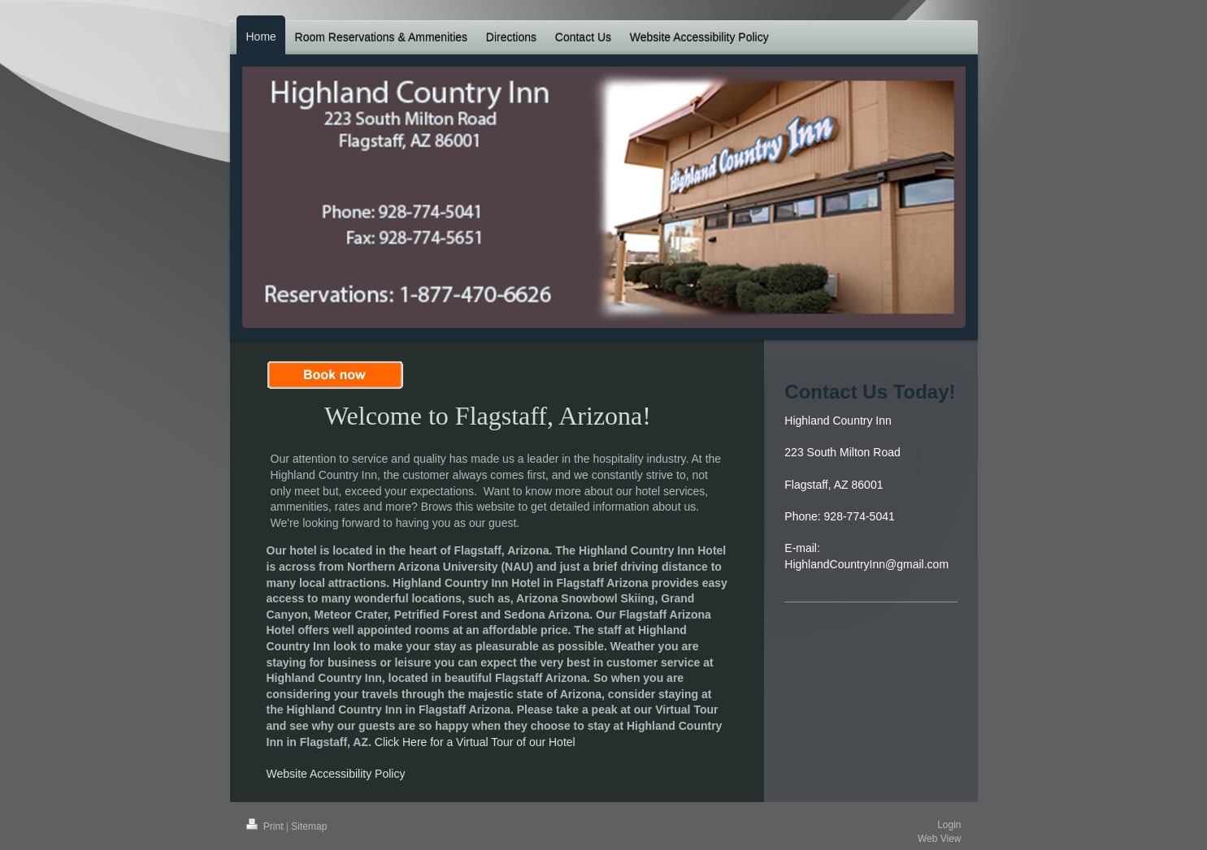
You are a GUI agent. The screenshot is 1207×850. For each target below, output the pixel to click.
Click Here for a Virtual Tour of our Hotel (475, 742)
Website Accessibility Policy (336, 773)
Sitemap (309, 826)
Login (949, 825)
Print (266, 826)
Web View (940, 838)
